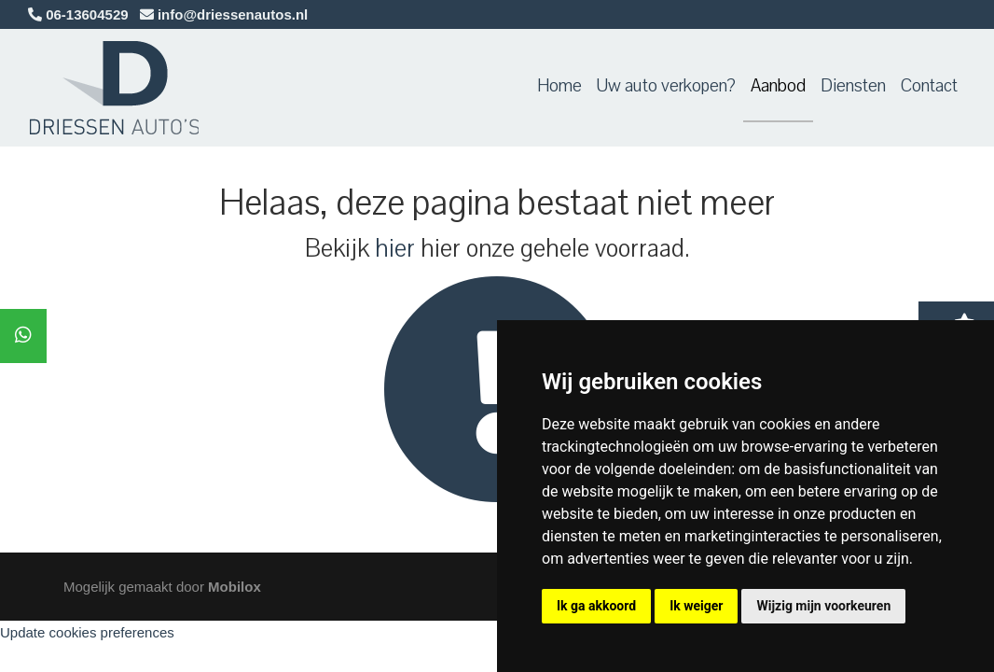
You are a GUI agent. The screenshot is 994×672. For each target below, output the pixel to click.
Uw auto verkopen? (666, 86)
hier (395, 248)
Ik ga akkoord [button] (596, 605)
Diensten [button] (853, 86)
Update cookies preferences (87, 632)
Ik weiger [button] (696, 605)
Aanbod (778, 86)
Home (559, 86)
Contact (929, 86)
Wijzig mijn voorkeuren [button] (823, 605)
